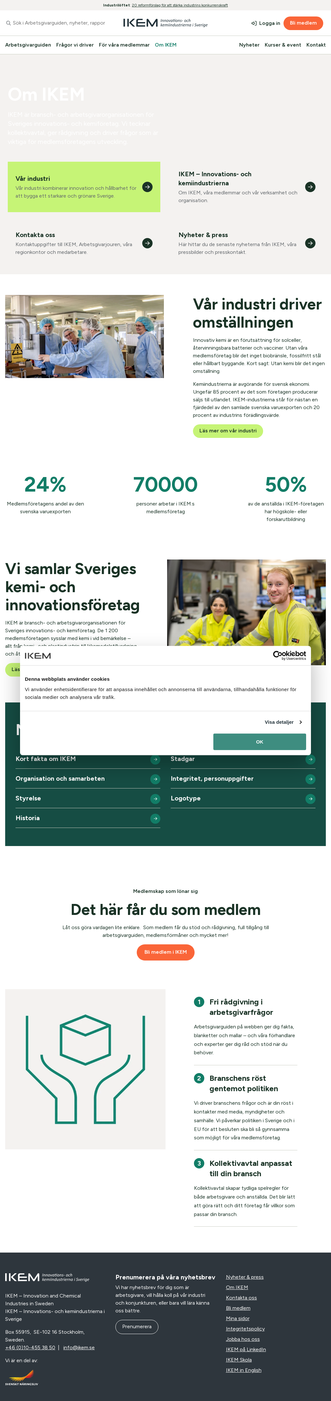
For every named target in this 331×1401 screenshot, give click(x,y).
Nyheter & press (245, 1277)
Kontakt (316, 45)
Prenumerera (137, 1326)
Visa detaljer (279, 722)
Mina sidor (238, 1318)
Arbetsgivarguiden (28, 45)
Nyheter (249, 45)
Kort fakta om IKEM (46, 759)
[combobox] (55, 22)
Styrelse (28, 798)
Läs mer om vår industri (228, 431)
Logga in (269, 23)
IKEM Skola (239, 1360)
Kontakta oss (241, 1298)
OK (259, 741)
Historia (28, 818)
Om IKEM (165, 45)
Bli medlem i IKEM (165, 952)
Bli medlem (303, 23)
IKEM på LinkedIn (246, 1349)
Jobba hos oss (243, 1339)
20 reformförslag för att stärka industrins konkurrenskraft (180, 5)
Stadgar (183, 759)
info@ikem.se (79, 1347)
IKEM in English (244, 1370)
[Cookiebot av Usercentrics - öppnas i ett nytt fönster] (278, 655)
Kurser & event (283, 45)
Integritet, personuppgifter (212, 778)
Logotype (186, 798)
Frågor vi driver (75, 45)
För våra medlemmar (124, 45)
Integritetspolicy (245, 1329)
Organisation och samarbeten (60, 778)
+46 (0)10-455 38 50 (30, 1347)
